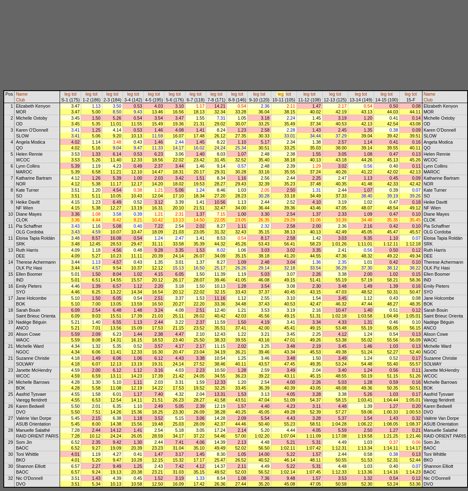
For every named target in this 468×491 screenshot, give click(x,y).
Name (21, 93)
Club (20, 99)
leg (67, 93)
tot (74, 93)
